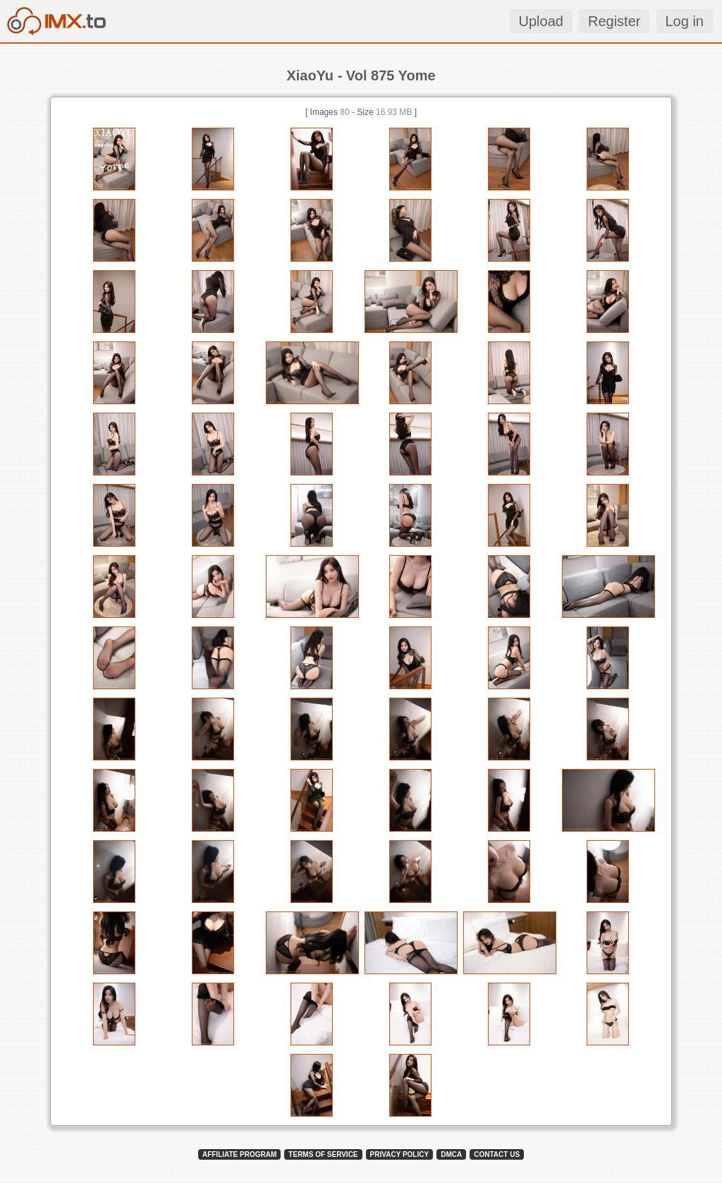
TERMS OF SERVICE (322, 1154)
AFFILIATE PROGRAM (239, 1154)
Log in (685, 21)
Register (614, 21)
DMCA (451, 1154)
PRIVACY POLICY (399, 1154)
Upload (541, 21)
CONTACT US (497, 1154)
